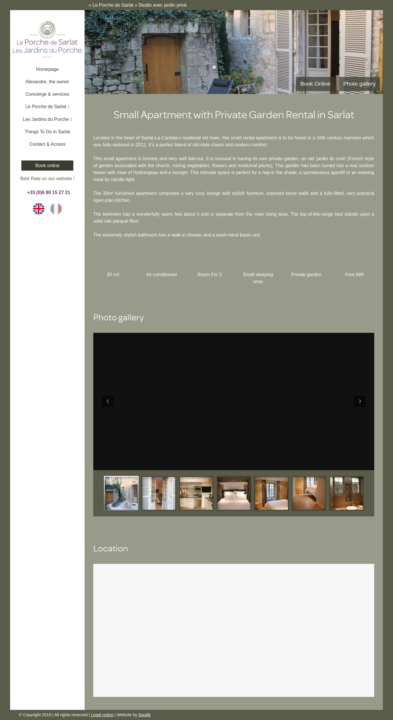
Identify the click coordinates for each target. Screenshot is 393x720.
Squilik (144, 714)
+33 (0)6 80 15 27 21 (47, 192)
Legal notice (102, 714)
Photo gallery (359, 84)
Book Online (315, 84)
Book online (47, 165)
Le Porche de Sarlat (113, 5)
